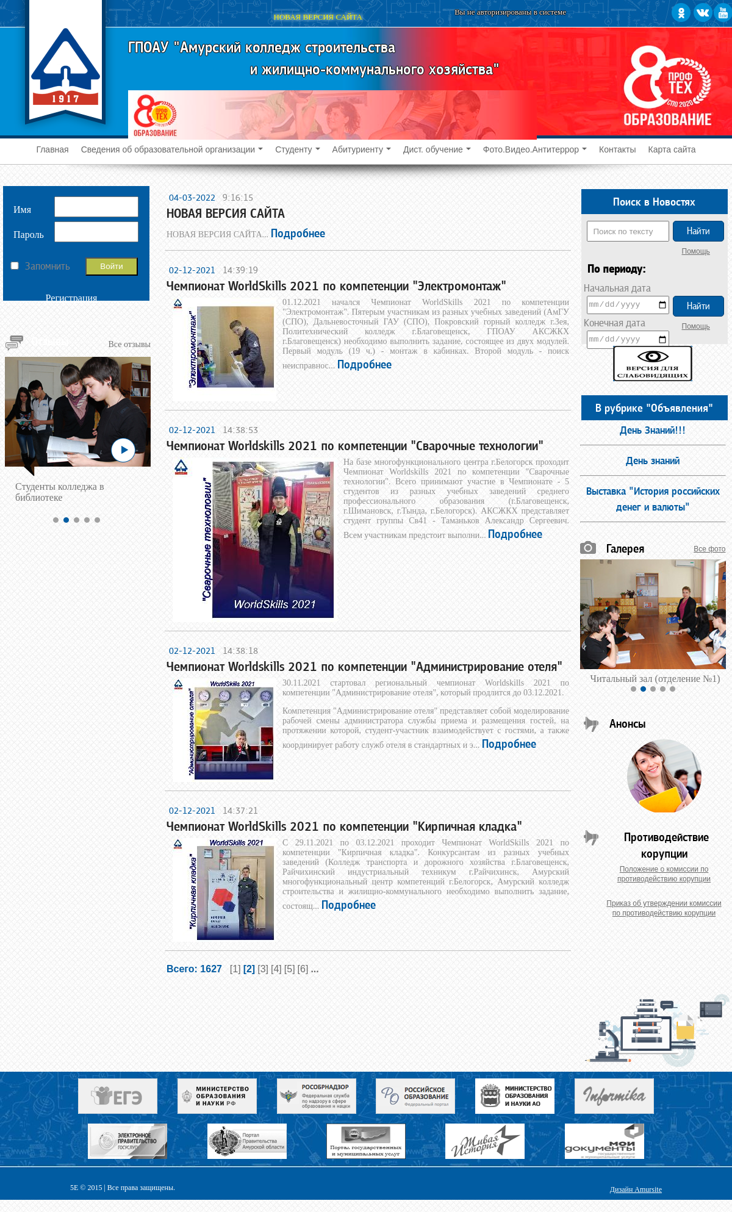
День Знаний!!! (653, 430)
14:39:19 (237, 270)
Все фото (709, 549)
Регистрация (72, 298)
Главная (52, 149)
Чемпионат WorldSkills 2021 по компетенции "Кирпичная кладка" (344, 826)
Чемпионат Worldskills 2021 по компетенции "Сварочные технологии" (355, 446)
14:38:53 (237, 430)
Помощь (696, 251)
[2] (249, 969)
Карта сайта (672, 149)
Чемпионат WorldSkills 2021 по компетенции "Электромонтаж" (336, 286)
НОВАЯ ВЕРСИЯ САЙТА (226, 213)
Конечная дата (614, 323)
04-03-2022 (191, 197)
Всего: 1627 (197, 969)
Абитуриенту (361, 149)
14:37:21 (237, 810)
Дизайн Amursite (636, 1189)
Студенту (297, 149)
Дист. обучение (437, 149)
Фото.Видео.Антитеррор (535, 149)
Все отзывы (130, 344)
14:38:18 (237, 650)
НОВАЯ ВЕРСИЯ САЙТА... (246, 234)
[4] (276, 969)
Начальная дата (617, 288)
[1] (235, 969)
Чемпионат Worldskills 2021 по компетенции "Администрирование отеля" (364, 667)
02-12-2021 (191, 270)
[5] (289, 969)
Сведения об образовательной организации (172, 149)
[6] (303, 969)
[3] (262, 969)
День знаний (653, 460)
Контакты (617, 149)
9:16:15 (235, 197)
